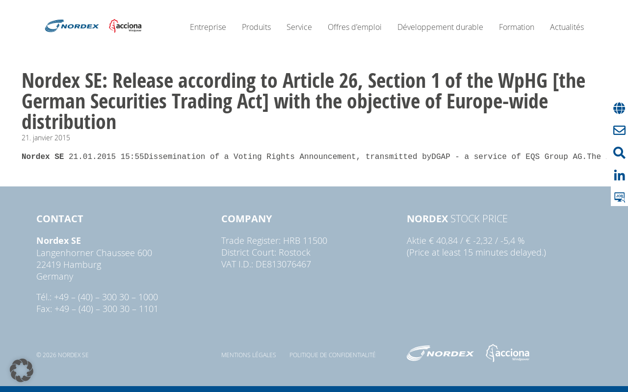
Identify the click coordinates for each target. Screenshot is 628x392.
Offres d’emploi (355, 27)
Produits (256, 27)
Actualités (567, 27)
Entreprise (208, 27)
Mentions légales (248, 355)
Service (299, 27)
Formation (516, 27)
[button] (21, 370)
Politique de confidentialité (332, 355)
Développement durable (440, 27)
